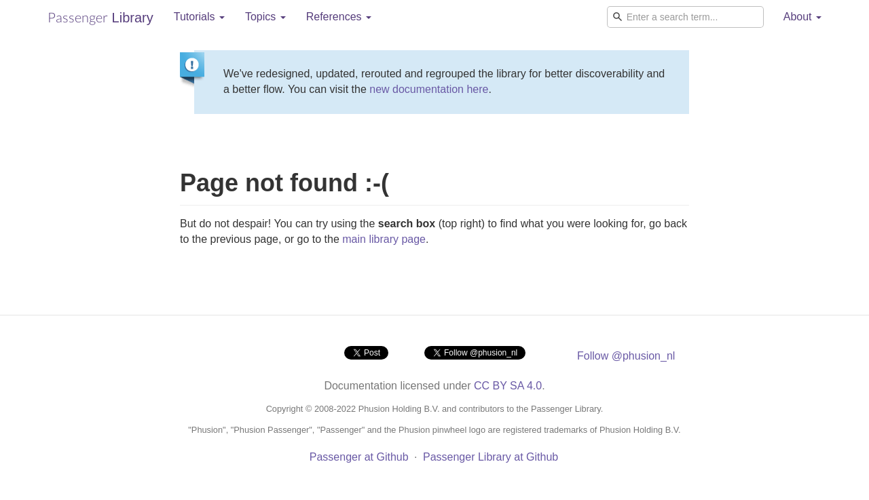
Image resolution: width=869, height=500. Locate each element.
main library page (384, 239)
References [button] (338, 16)
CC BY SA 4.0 (508, 385)
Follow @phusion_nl (626, 356)
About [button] (802, 16)
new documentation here (428, 89)
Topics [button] (265, 16)
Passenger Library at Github (490, 457)
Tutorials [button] (199, 16)
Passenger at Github (359, 457)
